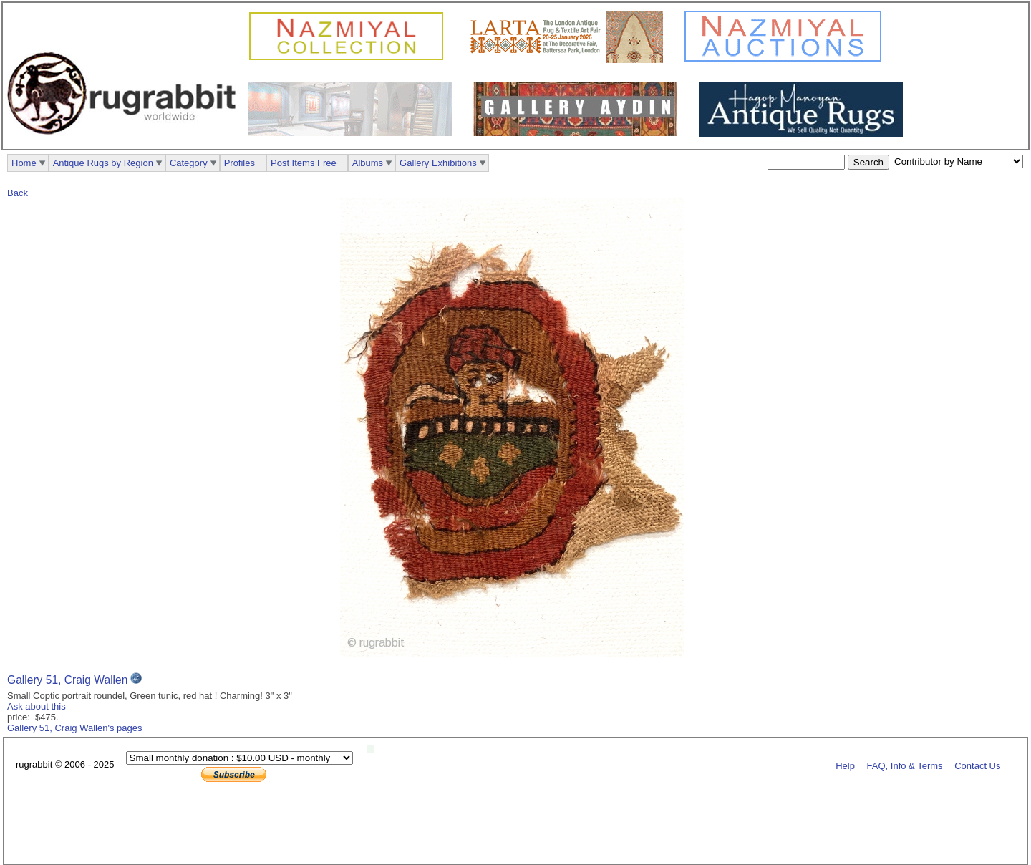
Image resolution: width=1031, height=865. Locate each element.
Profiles (239, 163)
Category (189, 163)
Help (845, 765)
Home (24, 163)
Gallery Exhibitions (438, 163)
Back (17, 193)
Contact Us (977, 765)
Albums (367, 163)
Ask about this (36, 706)
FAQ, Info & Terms (905, 765)
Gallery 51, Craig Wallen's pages (74, 728)
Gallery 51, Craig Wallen (67, 680)
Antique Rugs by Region (103, 163)
